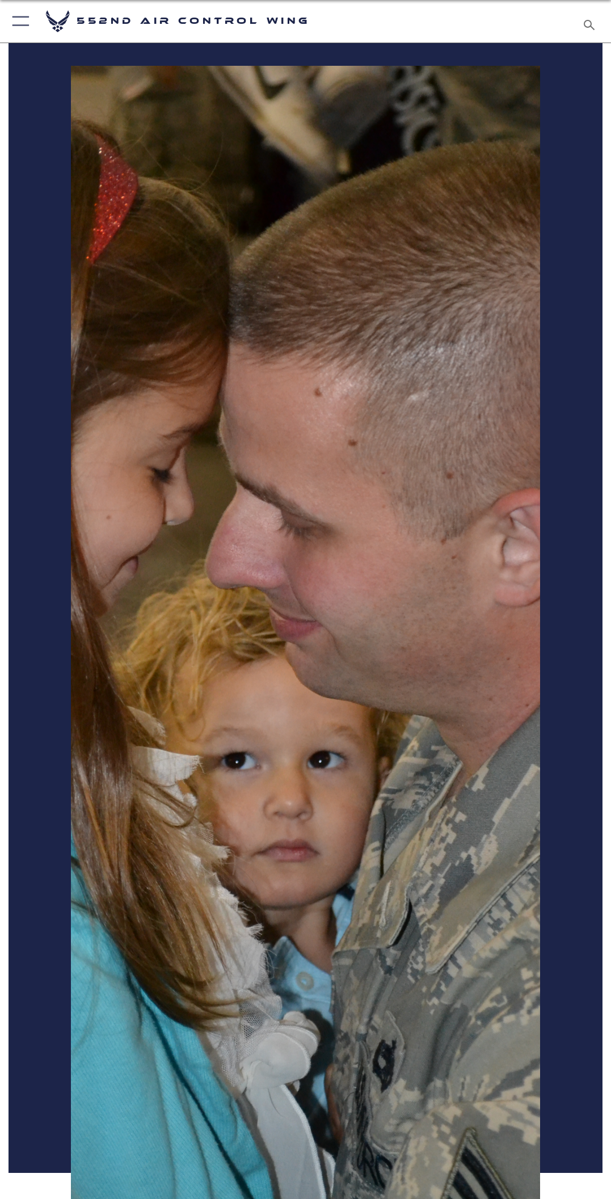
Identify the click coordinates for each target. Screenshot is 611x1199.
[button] (18, 21)
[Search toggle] (591, 21)
